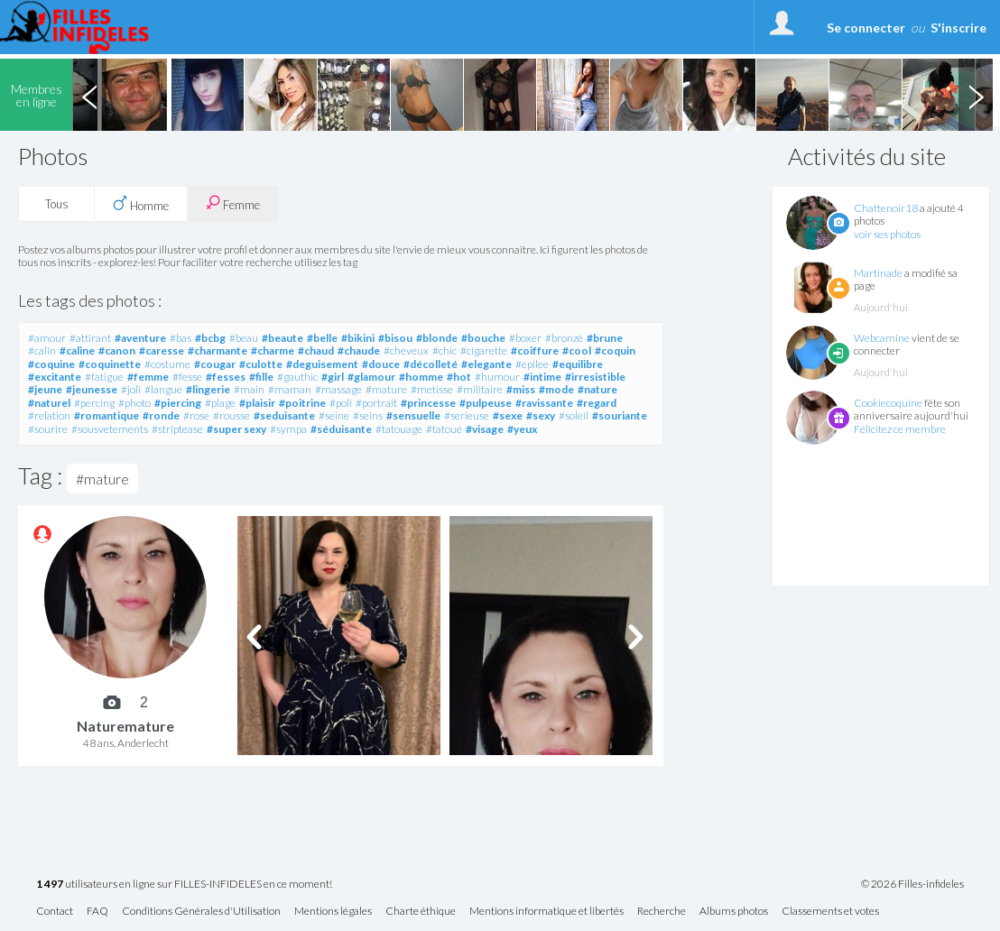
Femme (233, 203)
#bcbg (210, 338)
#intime (542, 376)
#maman (289, 389)
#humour (497, 376)
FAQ (97, 911)
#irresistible (595, 376)
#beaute (282, 338)
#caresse (161, 350)
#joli (131, 389)
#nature (597, 389)
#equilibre (577, 364)
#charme (272, 350)
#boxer (525, 338)
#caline (77, 350)
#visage (485, 429)
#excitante (54, 376)
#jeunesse (91, 389)
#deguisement (322, 364)
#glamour (371, 376)
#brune (605, 338)
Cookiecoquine (888, 403)
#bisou (395, 338)
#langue (163, 389)
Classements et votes (830, 911)
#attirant (90, 338)
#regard (596, 403)
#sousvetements (109, 429)
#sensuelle (413, 415)
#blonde (437, 338)
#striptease (177, 429)
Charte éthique (420, 911)
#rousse (231, 415)
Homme (141, 204)
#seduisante (284, 415)
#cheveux (406, 350)
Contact (54, 911)
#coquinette (110, 364)
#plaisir (257, 403)
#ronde (161, 415)
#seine (334, 415)
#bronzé (564, 338)
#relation (49, 415)
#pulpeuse (485, 403)
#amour (47, 338)
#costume (167, 364)
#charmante (217, 350)
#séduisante (341, 429)
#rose (196, 415)
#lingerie (208, 389)
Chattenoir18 (886, 208)
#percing (94, 403)
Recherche (661, 911)
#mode (556, 389)
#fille (261, 376)
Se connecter (866, 27)
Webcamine (882, 338)
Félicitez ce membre (900, 429)
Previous (89, 95)
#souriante (619, 415)
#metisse (432, 389)
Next (975, 95)
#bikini (358, 338)
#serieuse (466, 415)
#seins (368, 415)
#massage (338, 389)
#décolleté (430, 364)
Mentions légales (333, 911)
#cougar (215, 364)
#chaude (359, 350)
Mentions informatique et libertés (546, 911)
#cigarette (483, 350)
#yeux (522, 429)
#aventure (140, 338)
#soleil (573, 415)
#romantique (106, 415)
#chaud (316, 350)
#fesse (187, 376)
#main (249, 389)
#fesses (225, 376)
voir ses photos (887, 234)
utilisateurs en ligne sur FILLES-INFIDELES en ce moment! (184, 884)
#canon (116, 350)
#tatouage (398, 429)
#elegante (486, 364)
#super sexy (236, 429)
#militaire (480, 389)
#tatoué (444, 429)
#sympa (288, 429)
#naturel (49, 403)
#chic (444, 350)
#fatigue (104, 376)
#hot (459, 376)
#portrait (376, 403)
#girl (332, 376)
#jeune (45, 389)
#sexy (540, 415)
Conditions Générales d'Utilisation (201, 911)
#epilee (532, 364)
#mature (386, 389)
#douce (381, 364)
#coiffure (535, 350)
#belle (322, 338)
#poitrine (302, 403)
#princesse (428, 403)
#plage (220, 403)
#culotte (260, 364)
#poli (340, 403)
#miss (520, 389)
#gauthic (297, 376)
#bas (180, 338)
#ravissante (544, 403)
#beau (243, 338)
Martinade (878, 273)
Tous (57, 204)
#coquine (51, 364)
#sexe (508, 415)
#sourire (48, 429)
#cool (576, 350)
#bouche (483, 338)
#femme (148, 376)
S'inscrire (958, 27)
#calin (42, 350)
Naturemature (125, 725)
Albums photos (733, 911)
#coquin (615, 350)
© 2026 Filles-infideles (912, 884)
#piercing (177, 403)
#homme (421, 376)
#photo (134, 403)
